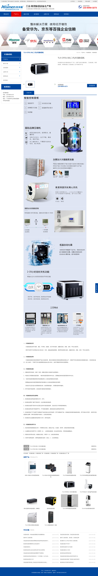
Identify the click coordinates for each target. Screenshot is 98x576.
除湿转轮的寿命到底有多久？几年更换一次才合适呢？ (36, 556)
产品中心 (16, 14)
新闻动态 (56, 14)
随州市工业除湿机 (28, 537)
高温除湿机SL (27, 547)
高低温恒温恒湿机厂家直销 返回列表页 (69, 559)
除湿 (29, 360)
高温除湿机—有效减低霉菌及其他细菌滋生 (34, 534)
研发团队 (80, 1)
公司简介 (73, 1)
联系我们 (66, 14)
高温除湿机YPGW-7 (65, 543)
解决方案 (26, 14)
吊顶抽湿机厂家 (54, 453)
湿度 (65, 362)
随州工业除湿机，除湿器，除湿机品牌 (69, 537)
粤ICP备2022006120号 (61, 572)
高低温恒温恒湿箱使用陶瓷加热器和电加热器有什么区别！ (36, 540)
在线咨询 (92, 85)
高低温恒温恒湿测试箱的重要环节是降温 (34, 553)
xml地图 (95, 1)
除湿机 (29, 346)
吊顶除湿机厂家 (39, 453)
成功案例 (36, 14)
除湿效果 (48, 402)
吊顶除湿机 (88, 52)
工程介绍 (28, 92)
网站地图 (87, 1)
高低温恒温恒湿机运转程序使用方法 (69, 556)
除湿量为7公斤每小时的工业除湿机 (69, 540)
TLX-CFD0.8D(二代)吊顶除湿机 (38, 446)
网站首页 (6, 14)
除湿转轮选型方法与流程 (66, 547)
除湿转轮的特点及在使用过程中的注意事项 (34, 550)
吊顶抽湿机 (47, 453)
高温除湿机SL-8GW (65, 550)
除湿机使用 (28, 402)
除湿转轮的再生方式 (29, 559)
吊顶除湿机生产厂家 (64, 453)
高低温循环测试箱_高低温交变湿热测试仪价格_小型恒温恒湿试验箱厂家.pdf (36, 562)
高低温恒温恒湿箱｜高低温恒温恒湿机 (69, 534)
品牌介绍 (46, 14)
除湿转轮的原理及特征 (65, 553)
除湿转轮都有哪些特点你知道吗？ (32, 543)
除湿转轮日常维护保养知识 (67, 562)
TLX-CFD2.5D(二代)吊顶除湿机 (38, 449)
